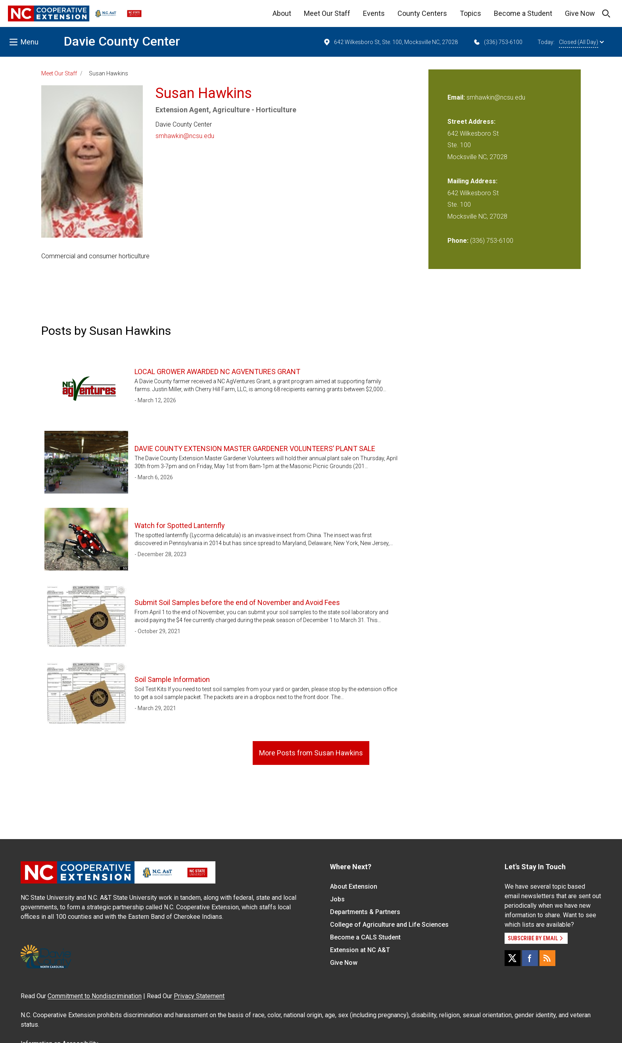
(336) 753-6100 (497, 42)
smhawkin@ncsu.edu (185, 136)
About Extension (353, 886)
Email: (456, 97)
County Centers (422, 13)
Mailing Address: (472, 181)
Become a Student (523, 13)
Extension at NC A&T (360, 950)
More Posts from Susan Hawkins (311, 753)
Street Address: (471, 121)
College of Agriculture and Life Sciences (389, 924)
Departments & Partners (365, 912)
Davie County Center (122, 41)
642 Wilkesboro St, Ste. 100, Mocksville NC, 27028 (390, 42)
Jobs (337, 899)
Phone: (457, 240)
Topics (470, 13)
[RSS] (547, 958)
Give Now (580, 13)
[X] (512, 958)
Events (374, 13)
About (282, 13)
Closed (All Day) (581, 42)
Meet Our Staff (327, 13)
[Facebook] (530, 958)
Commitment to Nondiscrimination (95, 996)
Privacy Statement (199, 996)
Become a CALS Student (365, 937)
